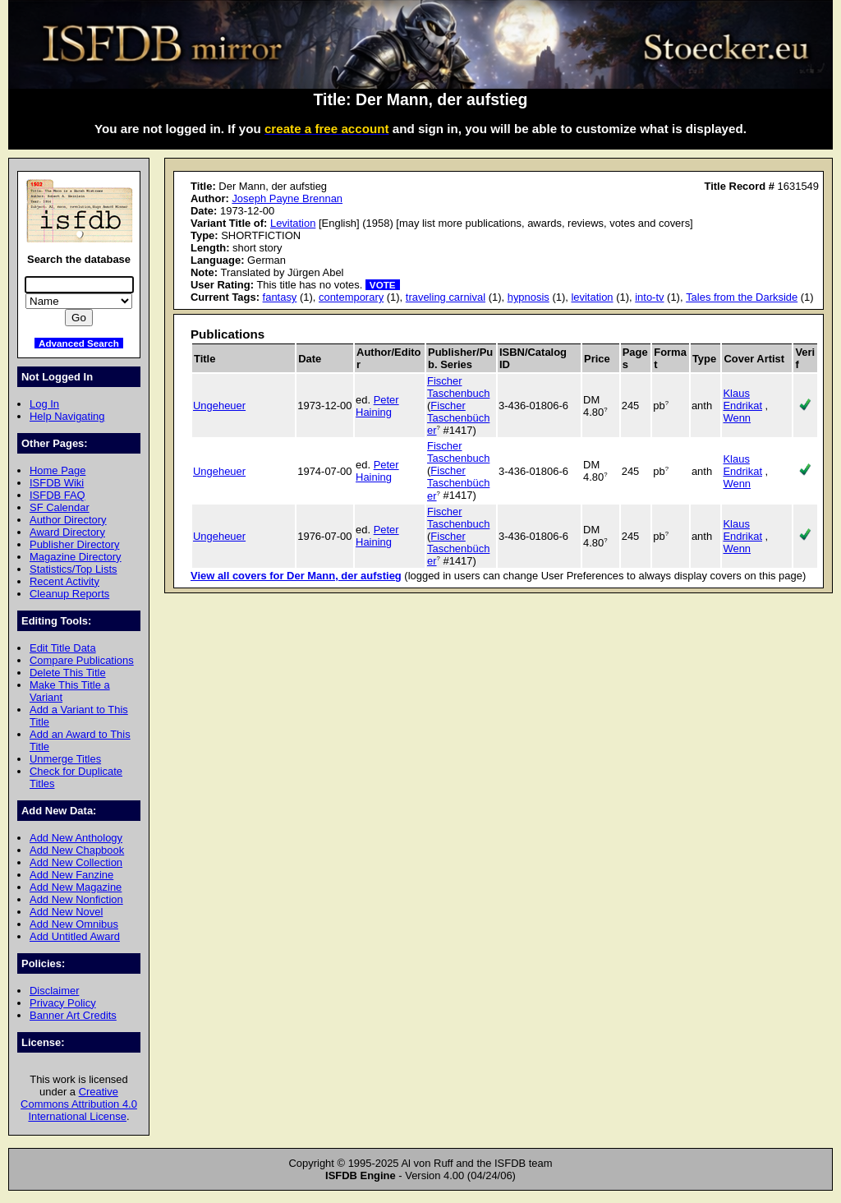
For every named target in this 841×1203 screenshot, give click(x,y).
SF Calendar (60, 507)
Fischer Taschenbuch (458, 387)
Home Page (57, 470)
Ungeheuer (219, 405)
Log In (44, 404)
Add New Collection (76, 862)
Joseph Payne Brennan (287, 198)
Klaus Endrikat (742, 399)
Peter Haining (377, 406)
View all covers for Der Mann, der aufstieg (296, 575)
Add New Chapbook (77, 850)
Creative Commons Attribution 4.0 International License (79, 1103)
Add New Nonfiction (76, 899)
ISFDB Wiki (57, 483)
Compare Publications (82, 660)
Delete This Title (68, 672)
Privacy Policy (63, 1003)
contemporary (351, 297)
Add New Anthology (76, 838)
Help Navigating (67, 416)
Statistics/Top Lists (73, 569)
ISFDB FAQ (57, 495)
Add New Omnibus (74, 924)
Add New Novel (66, 912)
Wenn (737, 418)
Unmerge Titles (65, 759)
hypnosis (528, 297)
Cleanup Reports (69, 594)
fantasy (280, 297)
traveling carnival (445, 297)
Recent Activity (64, 581)
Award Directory (67, 532)
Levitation (292, 223)
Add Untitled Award (75, 936)
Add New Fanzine (71, 875)
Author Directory (68, 520)
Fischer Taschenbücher (458, 417)
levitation (592, 297)
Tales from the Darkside (741, 297)
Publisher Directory (74, 544)
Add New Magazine (76, 887)
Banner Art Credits (73, 1015)
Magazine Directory (76, 557)
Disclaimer (54, 990)
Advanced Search (79, 343)
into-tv (649, 297)
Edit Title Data (63, 648)
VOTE (383, 284)
